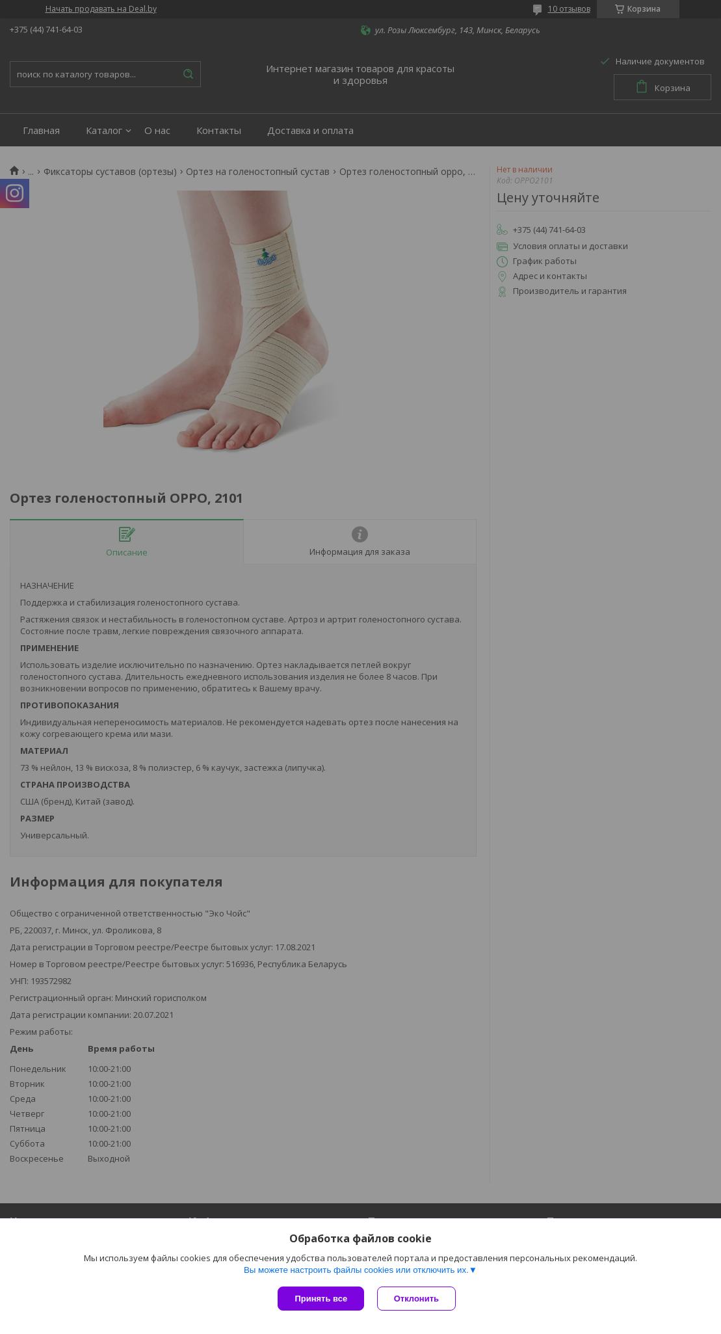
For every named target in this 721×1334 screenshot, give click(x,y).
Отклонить (416, 1298)
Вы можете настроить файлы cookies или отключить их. (356, 1270)
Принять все (321, 1298)
